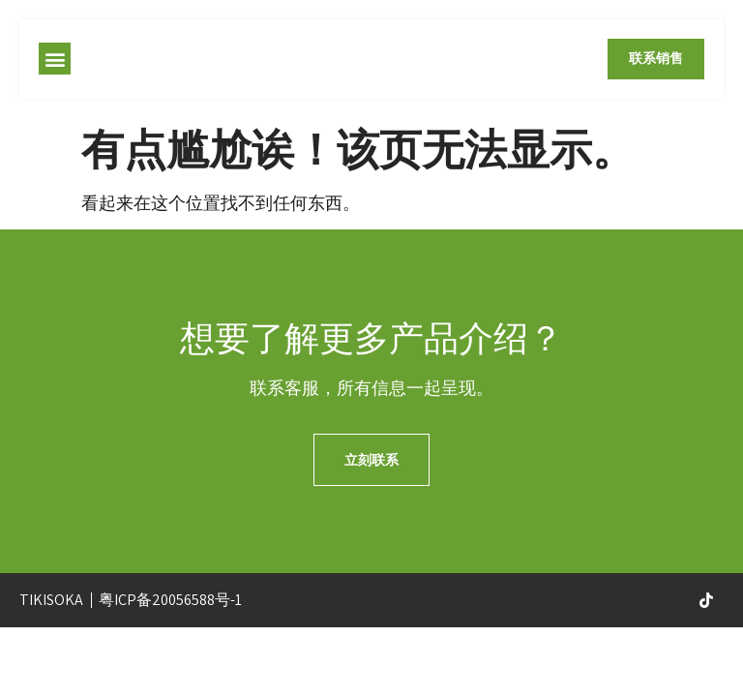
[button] (55, 60)
